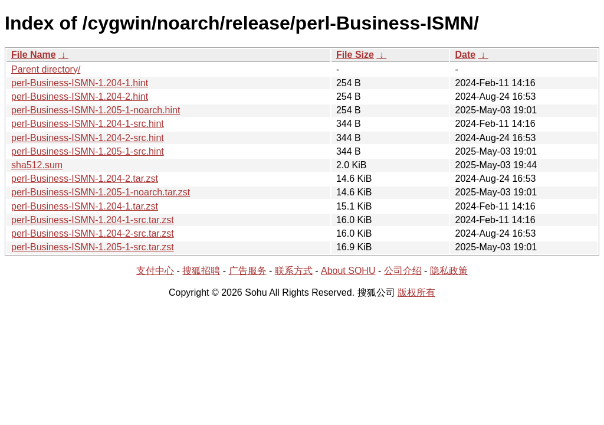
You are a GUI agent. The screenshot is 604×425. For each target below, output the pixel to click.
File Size (355, 55)
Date (465, 55)
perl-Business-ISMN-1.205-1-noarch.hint (95, 110)
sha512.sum (37, 165)
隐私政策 (449, 271)
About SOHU (348, 271)
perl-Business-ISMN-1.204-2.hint (79, 96)
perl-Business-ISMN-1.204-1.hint (79, 83)
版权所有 (416, 292)
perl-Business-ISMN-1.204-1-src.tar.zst (92, 220)
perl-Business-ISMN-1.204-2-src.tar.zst (92, 233)
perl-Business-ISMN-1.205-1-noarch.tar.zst (100, 192)
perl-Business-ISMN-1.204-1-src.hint (87, 124)
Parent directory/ (45, 69)
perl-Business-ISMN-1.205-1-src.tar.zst (92, 247)
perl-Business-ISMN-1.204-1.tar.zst (84, 206)
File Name (33, 55)
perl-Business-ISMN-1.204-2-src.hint (87, 138)
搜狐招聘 (201, 271)
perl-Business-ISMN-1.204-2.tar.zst (84, 179)
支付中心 (155, 271)
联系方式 (294, 271)
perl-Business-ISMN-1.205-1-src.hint (87, 151)
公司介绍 (403, 271)
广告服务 (248, 271)
